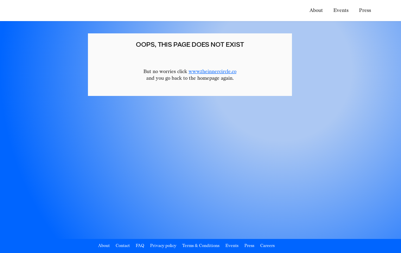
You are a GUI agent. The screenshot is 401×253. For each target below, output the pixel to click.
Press (365, 10)
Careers (267, 245)
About (316, 10)
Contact (123, 245)
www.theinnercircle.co (212, 71)
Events (341, 10)
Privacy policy (163, 245)
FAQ (140, 245)
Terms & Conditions (200, 245)
